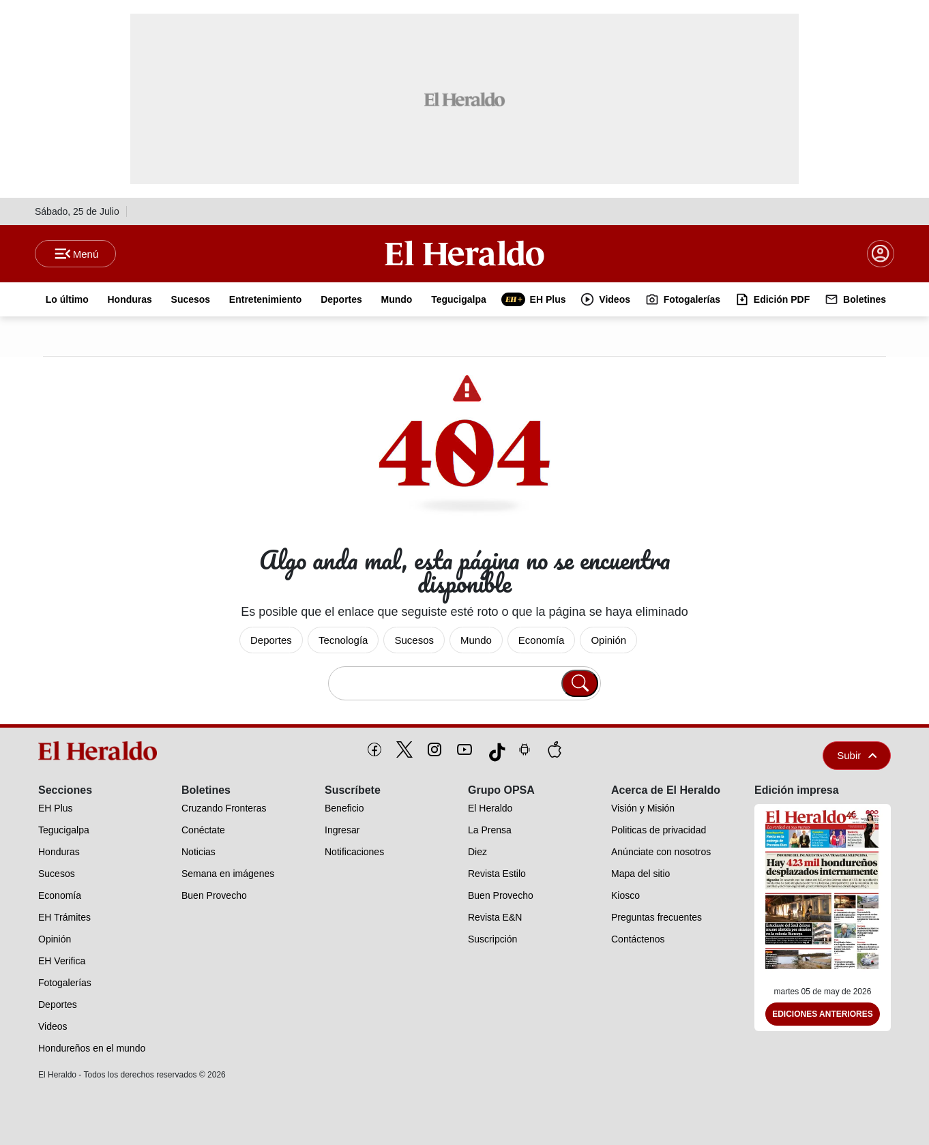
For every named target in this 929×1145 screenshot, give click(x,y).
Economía (541, 640)
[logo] (102, 750)
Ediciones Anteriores (822, 1014)
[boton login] (880, 253)
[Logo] (464, 253)
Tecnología (343, 640)
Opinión (608, 640)
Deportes (271, 640)
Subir (856, 755)
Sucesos (414, 640)
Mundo (476, 640)
